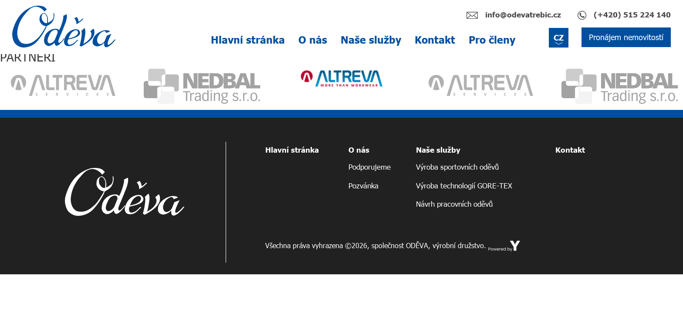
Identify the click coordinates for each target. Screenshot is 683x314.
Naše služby (371, 40)
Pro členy (492, 40)
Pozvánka (363, 185)
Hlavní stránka (248, 40)
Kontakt (435, 40)
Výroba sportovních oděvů (457, 166)
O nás (312, 40)
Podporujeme (369, 166)
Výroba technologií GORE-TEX (464, 185)
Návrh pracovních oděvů (454, 203)
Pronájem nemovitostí (626, 37)
